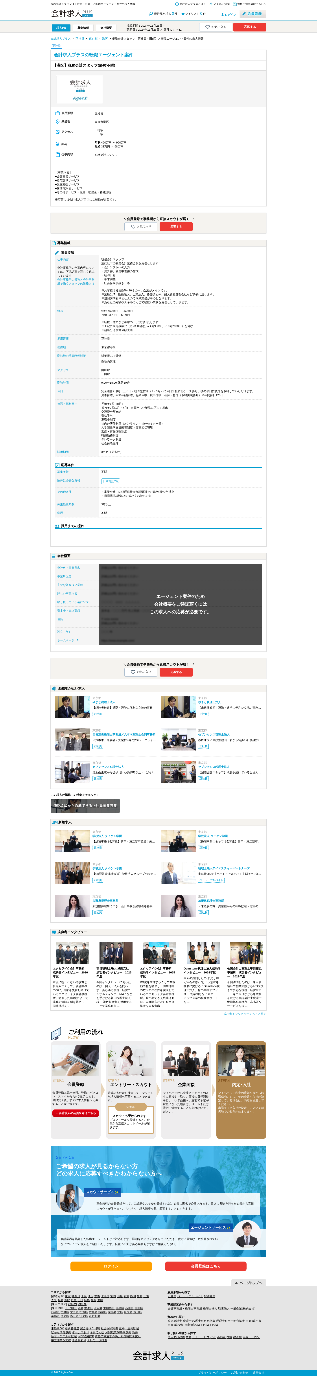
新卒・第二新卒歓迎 (64, 1336)
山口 (80, 1300)
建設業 (237, 1337)
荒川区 (137, 1312)
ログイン (230, 14)
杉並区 (83, 1312)
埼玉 (90, 1296)
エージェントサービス (211, 1228)
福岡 (93, 1300)
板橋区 (102, 1312)
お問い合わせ (239, 1372)
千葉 (84, 1296)
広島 (74, 1300)
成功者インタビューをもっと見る (244, 1013)
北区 (120, 1312)
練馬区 (112, 1312)
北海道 (105, 1296)
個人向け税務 (176, 1337)
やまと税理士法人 (103, 702)
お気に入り (216, 27)
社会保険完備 (109, 1328)
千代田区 (71, 1308)
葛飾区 (55, 1316)
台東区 (65, 1316)
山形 (120, 1296)
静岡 (133, 1296)
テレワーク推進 (97, 1340)
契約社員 (209, 1296)
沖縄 (100, 1300)
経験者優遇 (72, 1328)
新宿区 (55, 1312)
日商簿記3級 (192, 1324)
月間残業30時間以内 (118, 1332)
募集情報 (83, 27)
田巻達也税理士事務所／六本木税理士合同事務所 (123, 734)
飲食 (189, 1337)
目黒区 (120, 1308)
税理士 (187, 1321)
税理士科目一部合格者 (230, 1321)
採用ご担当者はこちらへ (251, 4)
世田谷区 (109, 1308)
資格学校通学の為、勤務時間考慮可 (118, 1336)
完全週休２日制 (90, 1328)
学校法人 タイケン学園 (107, 836)
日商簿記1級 (254, 1321)
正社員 (172, 1296)
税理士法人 (210, 1308)
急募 (135, 1332)
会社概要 (106, 27)
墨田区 (74, 1316)
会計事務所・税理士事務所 (185, 1308)
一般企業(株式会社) (242, 1308)
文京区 (74, 1312)
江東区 (83, 1316)
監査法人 (224, 1308)
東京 (68, 1296)
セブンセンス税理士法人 (214, 734)
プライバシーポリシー (212, 1372)
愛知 (139, 1296)
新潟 (126, 1296)
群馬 (97, 1296)
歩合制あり (79, 1340)
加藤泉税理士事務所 (105, 900)
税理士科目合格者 (203, 1321)
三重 (146, 1296)
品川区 (129, 1308)
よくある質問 (222, 4)
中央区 (88, 1308)
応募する (250, 27)
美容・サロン (251, 1337)
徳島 (87, 1300)
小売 (213, 1337)
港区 (80, 1308)
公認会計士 (175, 1321)
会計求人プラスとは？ (193, 4)
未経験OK (57, 1328)
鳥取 (67, 1300)
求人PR (61, 27)
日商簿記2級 (176, 1324)
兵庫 (60, 1300)
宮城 (113, 1296)
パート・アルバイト (190, 1296)
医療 (229, 1337)
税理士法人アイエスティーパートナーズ (224, 868)
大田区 (139, 1308)
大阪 (54, 1300)
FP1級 (205, 1324)
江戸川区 (94, 1316)
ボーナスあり (80, 1332)
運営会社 (258, 1372)
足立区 (128, 1312)
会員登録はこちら (206, 1266)
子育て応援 (97, 1332)
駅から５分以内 (61, 1332)
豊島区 (93, 1312)
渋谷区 (98, 1308)
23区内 (72, 1304)
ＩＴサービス (201, 1337)
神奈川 (76, 1296)
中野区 (65, 1312)
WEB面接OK (86, 1336)
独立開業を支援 (61, 1340)
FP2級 (214, 1324)
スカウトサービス (102, 1192)
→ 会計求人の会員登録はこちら (75, 1113)
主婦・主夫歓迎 (129, 1328)
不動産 (221, 1337)
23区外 (82, 1304)
